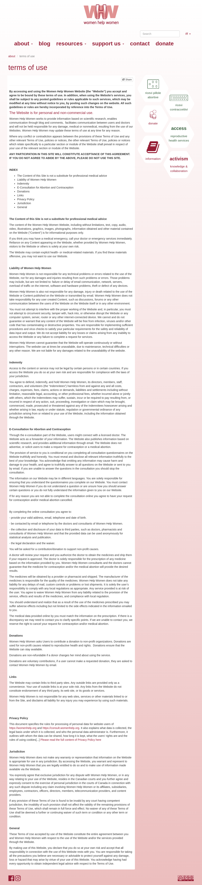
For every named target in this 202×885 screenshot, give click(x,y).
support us (108, 43)
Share (127, 79)
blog (44, 43)
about (23, 43)
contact (140, 43)
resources (71, 43)
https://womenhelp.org (22, 728)
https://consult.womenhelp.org (61, 728)
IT (190, 35)
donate (165, 43)
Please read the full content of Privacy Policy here (70, 739)
